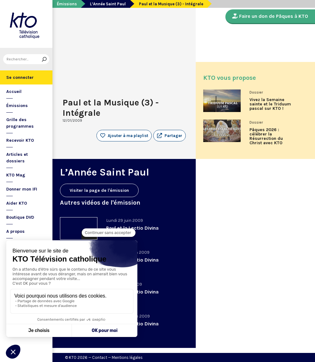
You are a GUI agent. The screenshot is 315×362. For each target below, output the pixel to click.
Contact (99, 357)
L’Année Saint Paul (108, 4)
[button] (169, 136)
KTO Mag (15, 175)
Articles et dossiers (17, 158)
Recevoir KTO (20, 140)
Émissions (17, 105)
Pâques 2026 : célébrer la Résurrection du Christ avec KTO (266, 136)
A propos (15, 231)
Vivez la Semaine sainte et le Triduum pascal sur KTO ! (270, 104)
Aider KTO (16, 203)
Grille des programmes (20, 123)
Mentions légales (127, 357)
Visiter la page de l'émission (99, 190)
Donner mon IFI (21, 189)
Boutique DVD (20, 217)
